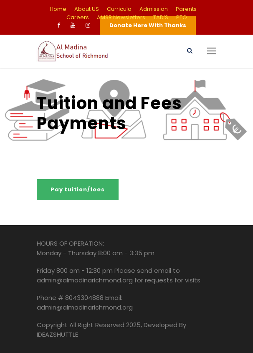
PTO (181, 17)
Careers (77, 17)
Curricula (119, 9)
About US (86, 9)
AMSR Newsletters (121, 17)
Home (58, 9)
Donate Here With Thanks (147, 25)
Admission (153, 9)
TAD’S (160, 17)
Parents (186, 9)
